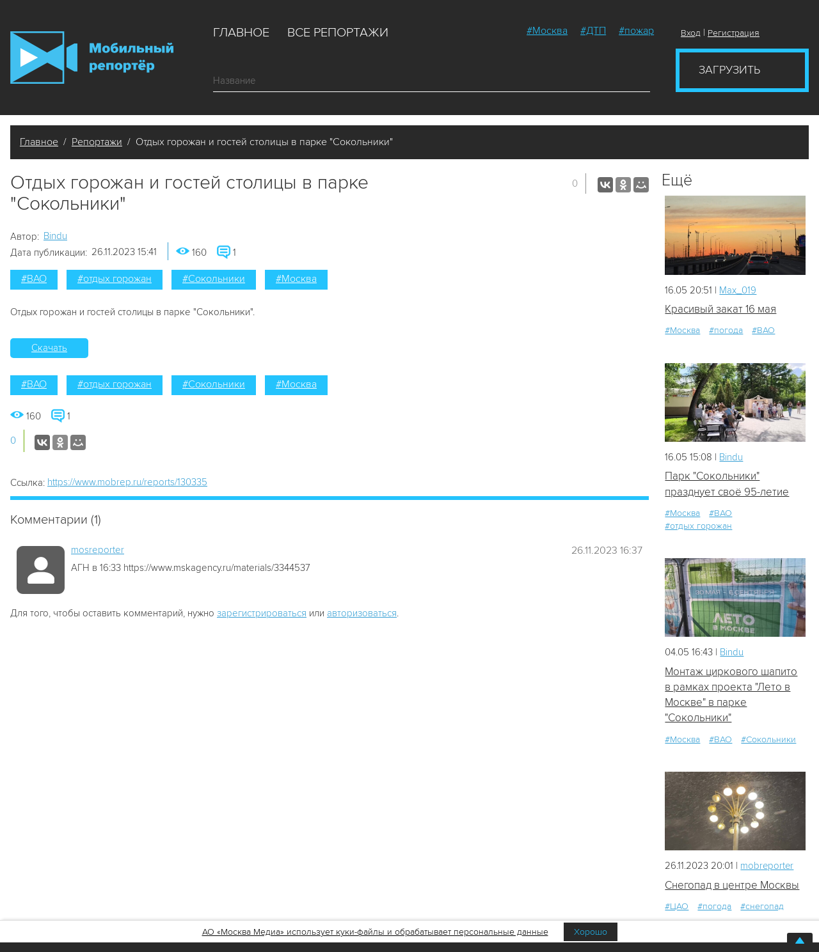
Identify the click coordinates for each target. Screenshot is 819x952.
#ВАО (34, 278)
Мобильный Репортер (91, 57)
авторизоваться (362, 613)
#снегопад (762, 906)
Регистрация (733, 32)
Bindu (55, 236)
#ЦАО (676, 906)
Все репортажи (337, 32)
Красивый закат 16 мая (720, 309)
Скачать (49, 348)
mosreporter (97, 550)
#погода (726, 330)
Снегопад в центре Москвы (732, 885)
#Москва (547, 30)
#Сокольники (213, 278)
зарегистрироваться (261, 613)
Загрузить (729, 70)
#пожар (636, 30)
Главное (241, 32)
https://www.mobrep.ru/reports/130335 (127, 482)
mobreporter (767, 866)
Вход (691, 32)
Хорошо (590, 931)
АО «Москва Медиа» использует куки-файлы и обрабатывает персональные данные (375, 931)
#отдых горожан (114, 278)
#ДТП (593, 30)
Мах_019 (737, 290)
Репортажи (97, 142)
